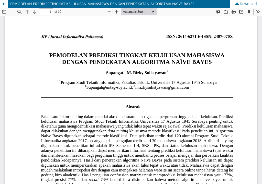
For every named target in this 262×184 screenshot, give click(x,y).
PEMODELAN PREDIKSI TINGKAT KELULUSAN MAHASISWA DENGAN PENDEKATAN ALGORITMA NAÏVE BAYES (102, 3)
